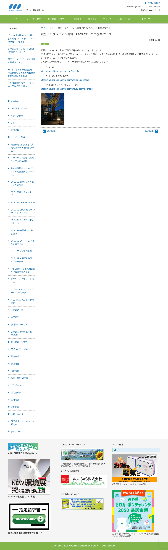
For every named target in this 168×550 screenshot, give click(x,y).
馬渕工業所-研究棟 (19, 378)
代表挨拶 (15, 371)
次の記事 (149, 131)
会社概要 (77, 19)
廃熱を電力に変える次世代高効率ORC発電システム (22, 147)
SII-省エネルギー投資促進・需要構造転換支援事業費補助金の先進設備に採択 (21, 73)
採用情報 (92, 19)
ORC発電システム (19, 108)
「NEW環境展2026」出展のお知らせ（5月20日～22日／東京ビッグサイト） (21, 38)
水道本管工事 (17, 310)
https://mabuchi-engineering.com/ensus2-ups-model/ (65, 80)
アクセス (107, 19)
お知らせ (15, 19)
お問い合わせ (124, 19)
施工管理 (15, 317)
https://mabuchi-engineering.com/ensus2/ (60, 71)
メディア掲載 (17, 116)
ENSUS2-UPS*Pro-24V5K (23, 202)
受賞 (13, 123)
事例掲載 (15, 130)
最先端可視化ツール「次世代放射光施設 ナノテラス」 (22, 171)
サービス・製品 (33, 19)
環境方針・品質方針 (57, 19)
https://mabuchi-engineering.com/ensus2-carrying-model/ (67, 89)
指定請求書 (16, 392)
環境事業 (15, 356)
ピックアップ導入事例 (21, 251)
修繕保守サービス (19, 324)
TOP (43, 28)
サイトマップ (143, 19)
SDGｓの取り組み (19, 349)
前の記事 (51, 131)
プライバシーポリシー (21, 385)
